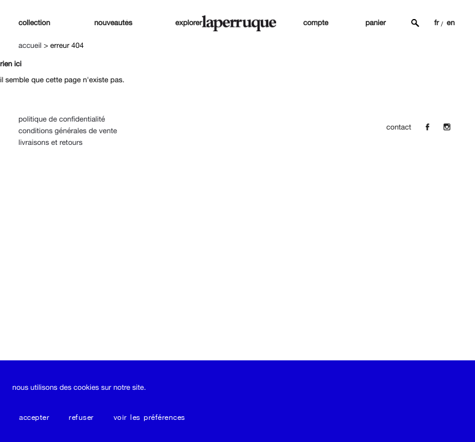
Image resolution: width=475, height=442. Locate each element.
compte (315, 22)
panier (375, 22)
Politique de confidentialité (61, 119)
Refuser (81, 417)
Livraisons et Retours (50, 142)
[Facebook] (427, 127)
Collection (34, 22)
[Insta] (447, 127)
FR (436, 22)
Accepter (34, 417)
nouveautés (113, 22)
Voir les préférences (149, 417)
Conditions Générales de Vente (67, 130)
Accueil (30, 45)
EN (451, 22)
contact (399, 127)
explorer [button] (188, 22)
